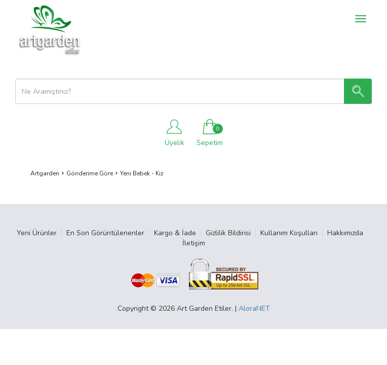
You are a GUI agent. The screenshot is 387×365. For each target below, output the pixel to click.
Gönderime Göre (89, 173)
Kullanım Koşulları (289, 233)
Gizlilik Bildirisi (228, 233)
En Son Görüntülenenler (105, 233)
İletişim (193, 243)
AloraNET (254, 308)
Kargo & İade (175, 233)
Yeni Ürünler (37, 233)
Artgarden (44, 173)
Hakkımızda (345, 233)
